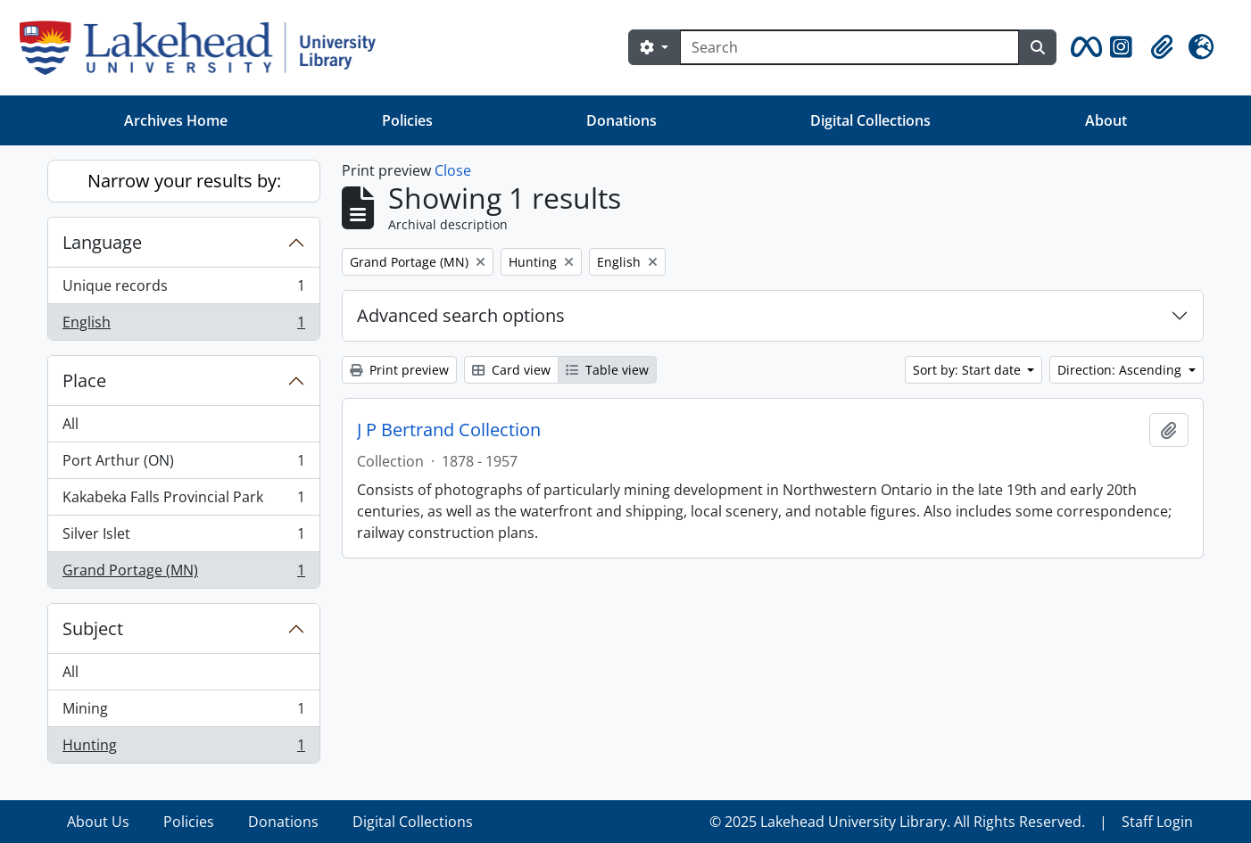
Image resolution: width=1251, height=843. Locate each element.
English (183, 325)
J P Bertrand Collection (449, 430)
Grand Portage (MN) (183, 573)
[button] (1083, 47)
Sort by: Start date (968, 369)
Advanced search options (461, 315)
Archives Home (176, 120)
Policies (407, 120)
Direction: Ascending (1121, 369)
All (70, 424)
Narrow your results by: (184, 181)
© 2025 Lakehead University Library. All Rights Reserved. (897, 821)
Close (453, 170)
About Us (98, 821)
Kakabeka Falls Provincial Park (183, 501)
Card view (511, 369)
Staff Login (1157, 821)
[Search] (849, 47)
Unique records (183, 289)
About (1106, 120)
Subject (92, 628)
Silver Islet (183, 537)
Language (102, 242)
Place (84, 380)
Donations (621, 120)
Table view (607, 369)
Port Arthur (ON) (183, 464)
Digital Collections (870, 120)
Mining (183, 712)
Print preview (399, 369)
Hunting (183, 748)
